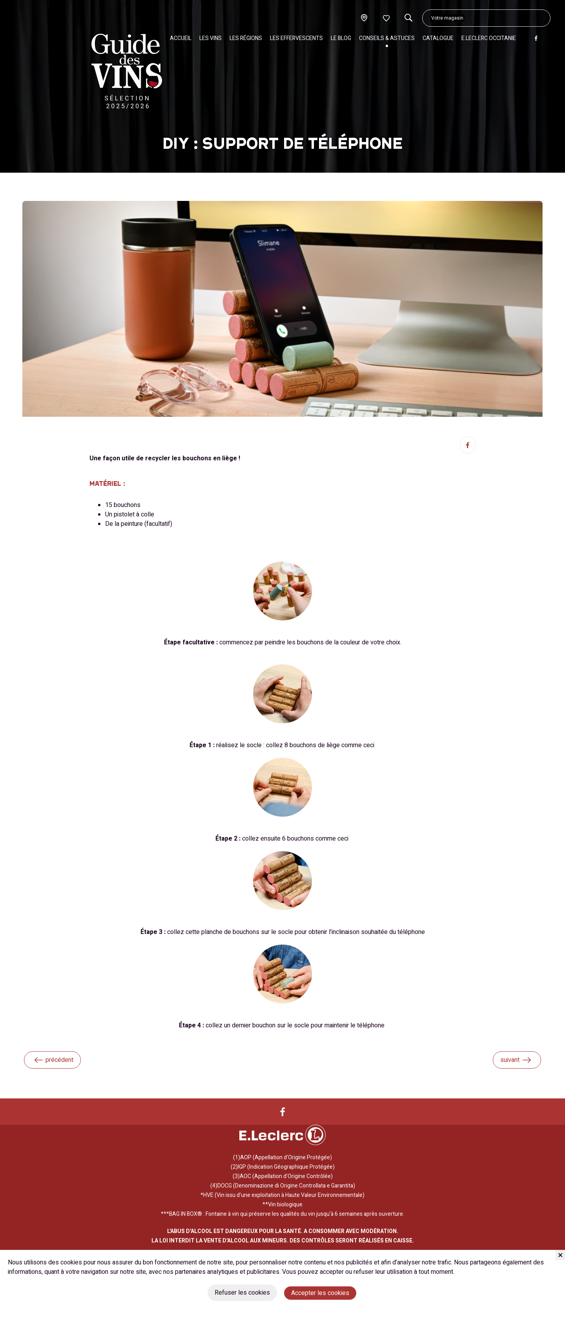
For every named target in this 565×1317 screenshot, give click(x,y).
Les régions (246, 38)
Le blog (341, 38)
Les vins (210, 38)
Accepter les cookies (320, 1293)
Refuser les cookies (242, 1292)
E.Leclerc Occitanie (488, 38)
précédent (53, 1060)
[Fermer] (560, 1255)
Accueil (180, 38)
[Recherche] (408, 18)
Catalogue (438, 38)
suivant (516, 1060)
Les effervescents (296, 38)
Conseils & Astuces (387, 38)
